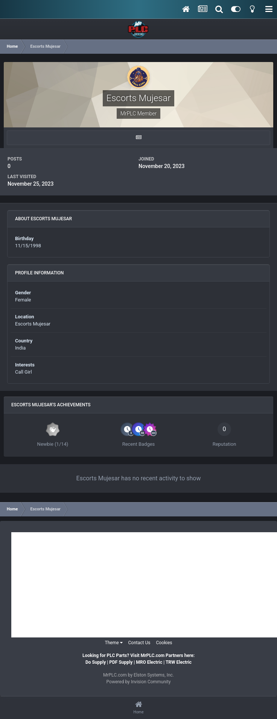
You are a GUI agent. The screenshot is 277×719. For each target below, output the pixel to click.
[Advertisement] (144, 584)
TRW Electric (179, 662)
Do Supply (95, 662)
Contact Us (139, 642)
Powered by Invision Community (139, 681)
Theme (114, 642)
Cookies (164, 642)
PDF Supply (120, 662)
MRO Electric (149, 662)
